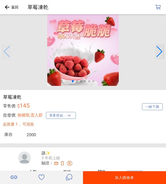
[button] (7, 51)
